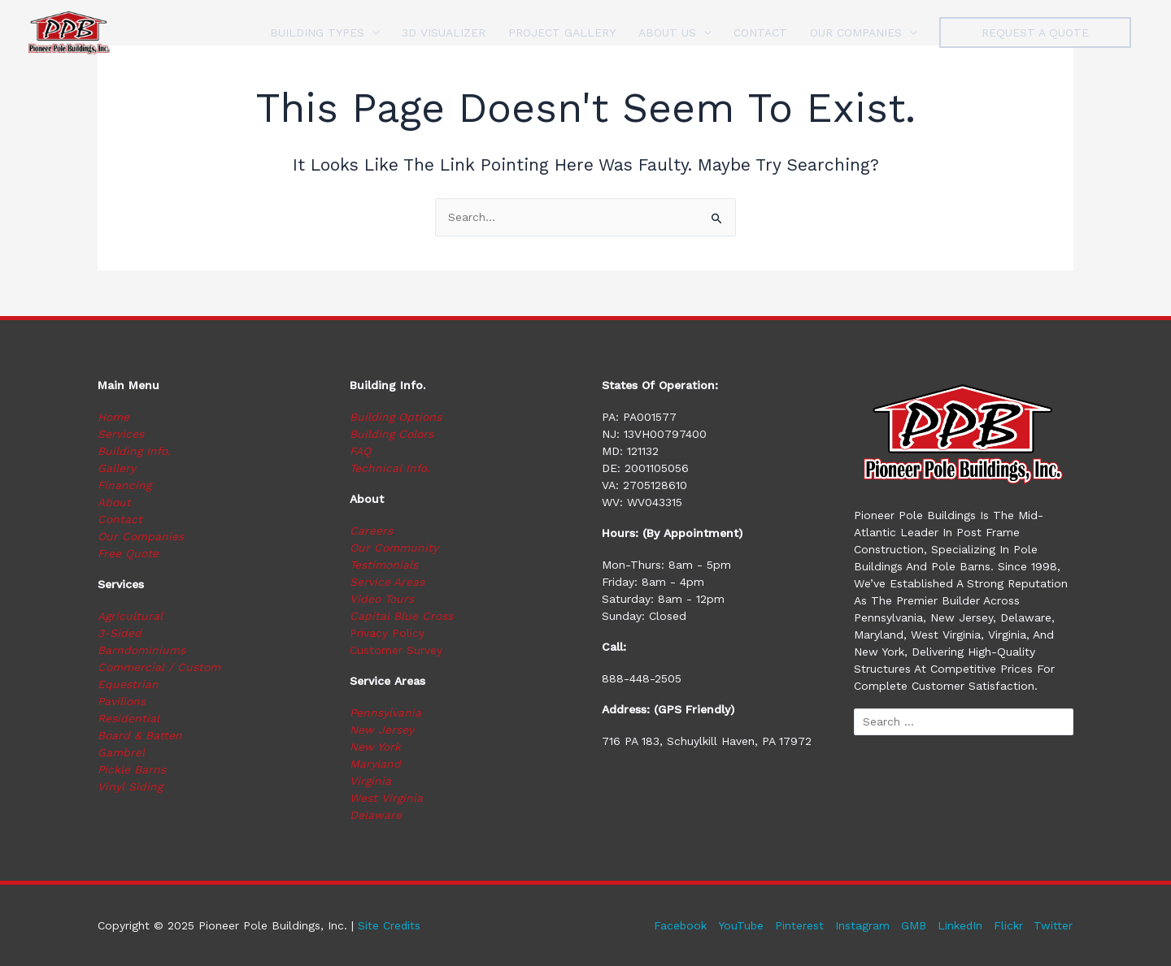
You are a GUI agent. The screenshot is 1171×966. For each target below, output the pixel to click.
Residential (128, 718)
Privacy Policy (387, 632)
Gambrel (121, 752)
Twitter (1053, 925)
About (114, 502)
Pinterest (797, 925)
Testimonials (384, 564)
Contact (120, 519)
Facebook (677, 925)
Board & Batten (140, 735)
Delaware (376, 814)
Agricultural (130, 615)
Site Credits (389, 925)
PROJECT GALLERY (562, 32)
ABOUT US (667, 32)
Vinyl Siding (130, 786)
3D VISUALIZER (443, 32)
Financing (125, 485)
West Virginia (386, 797)
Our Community (394, 547)
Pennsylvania (386, 712)
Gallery (117, 467)
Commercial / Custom (159, 667)
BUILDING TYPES (317, 32)
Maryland (375, 763)
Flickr (1008, 925)
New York (375, 746)
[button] (1035, 32)
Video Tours (382, 598)
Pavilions (122, 701)
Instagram (861, 925)
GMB (912, 925)
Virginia (370, 780)
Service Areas (387, 581)
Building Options (396, 416)
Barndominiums (141, 649)
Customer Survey (396, 649)
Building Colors (391, 433)
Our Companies (141, 536)
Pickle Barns (132, 769)
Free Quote (128, 553)
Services (121, 433)
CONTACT (760, 32)
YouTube (739, 925)
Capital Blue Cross (401, 615)
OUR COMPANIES (856, 32)
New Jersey (382, 729)
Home (113, 416)
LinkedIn (959, 925)
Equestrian (128, 684)
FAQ (361, 450)
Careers (371, 530)
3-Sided (119, 632)
